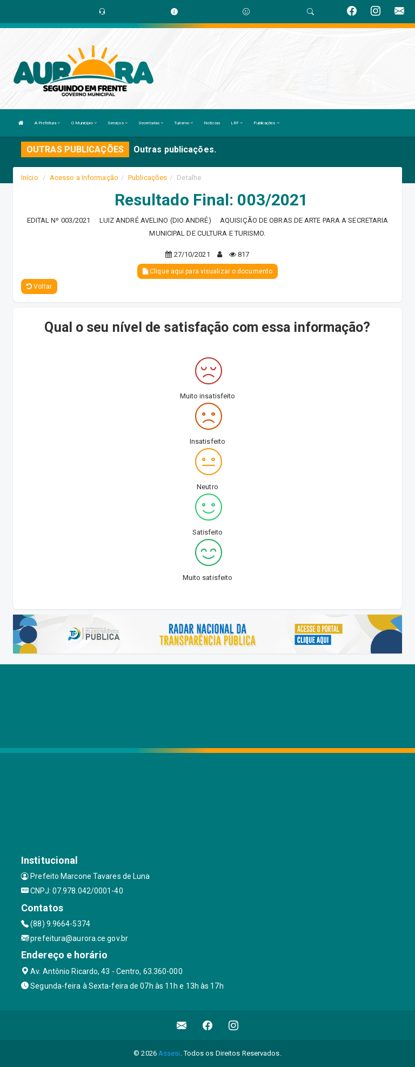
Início (29, 178)
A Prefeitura (47, 123)
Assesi (169, 1053)
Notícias (212, 123)
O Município (84, 123)
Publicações (266, 123)
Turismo (183, 123)
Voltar (39, 286)
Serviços (118, 123)
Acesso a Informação (84, 178)
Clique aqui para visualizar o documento (207, 271)
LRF (237, 123)
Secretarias (150, 123)
